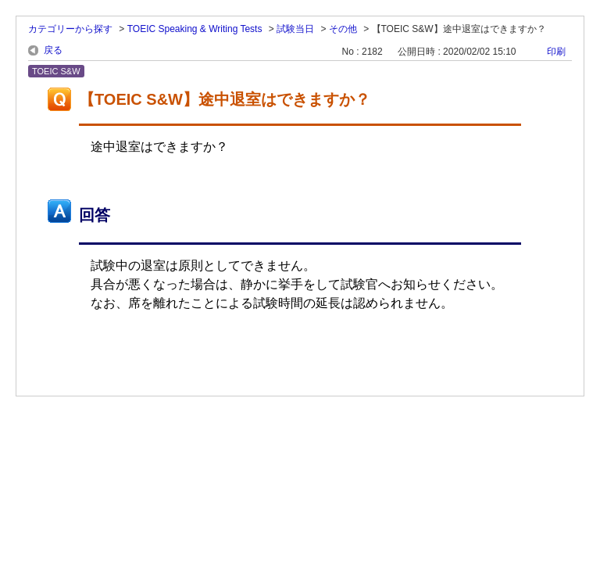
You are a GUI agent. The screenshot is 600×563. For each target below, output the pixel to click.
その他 (343, 28)
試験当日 (295, 28)
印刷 (556, 51)
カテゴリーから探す (70, 28)
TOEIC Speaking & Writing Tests (194, 28)
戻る (53, 50)
